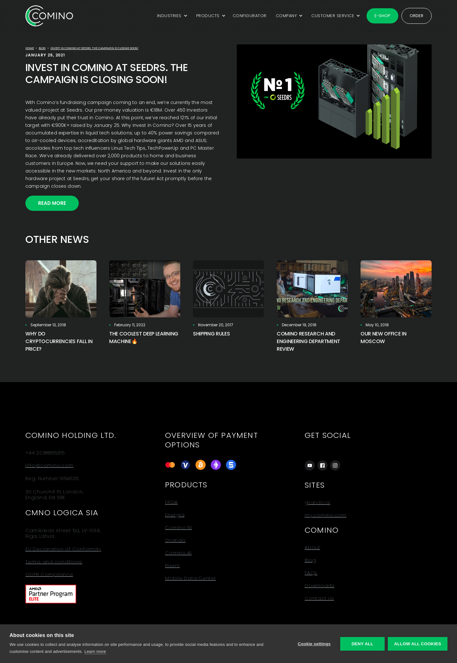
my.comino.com (326, 515)
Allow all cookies (417, 643)
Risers (172, 565)
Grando (175, 540)
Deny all (362, 643)
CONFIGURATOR (250, 16)
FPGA (171, 502)
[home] (49, 15)
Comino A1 (178, 553)
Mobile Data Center (190, 578)
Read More (52, 203)
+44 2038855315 (45, 452)
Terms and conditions (53, 561)
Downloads (319, 585)
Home (29, 48)
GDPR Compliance (49, 574)
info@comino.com (49, 465)
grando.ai (317, 502)
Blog (42, 48)
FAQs (311, 572)
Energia (174, 514)
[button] (171, 15)
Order (416, 16)
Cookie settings (314, 643)
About (312, 547)
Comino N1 (178, 527)
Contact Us (319, 598)
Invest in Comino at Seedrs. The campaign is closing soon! (94, 48)
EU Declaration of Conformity (63, 549)
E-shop (382, 16)
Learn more (95, 651)
